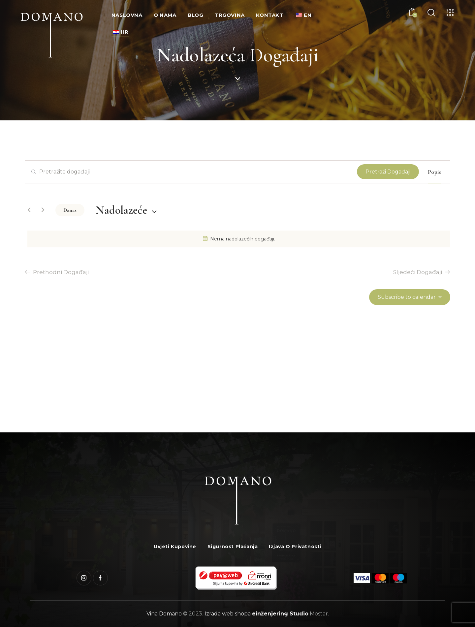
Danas (70, 210)
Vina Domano (164, 614)
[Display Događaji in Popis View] (434, 172)
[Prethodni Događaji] (29, 210)
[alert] (238, 239)
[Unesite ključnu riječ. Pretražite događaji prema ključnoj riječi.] (191, 172)
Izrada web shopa (228, 614)
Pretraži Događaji (387, 172)
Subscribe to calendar (407, 297)
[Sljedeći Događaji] (43, 210)
